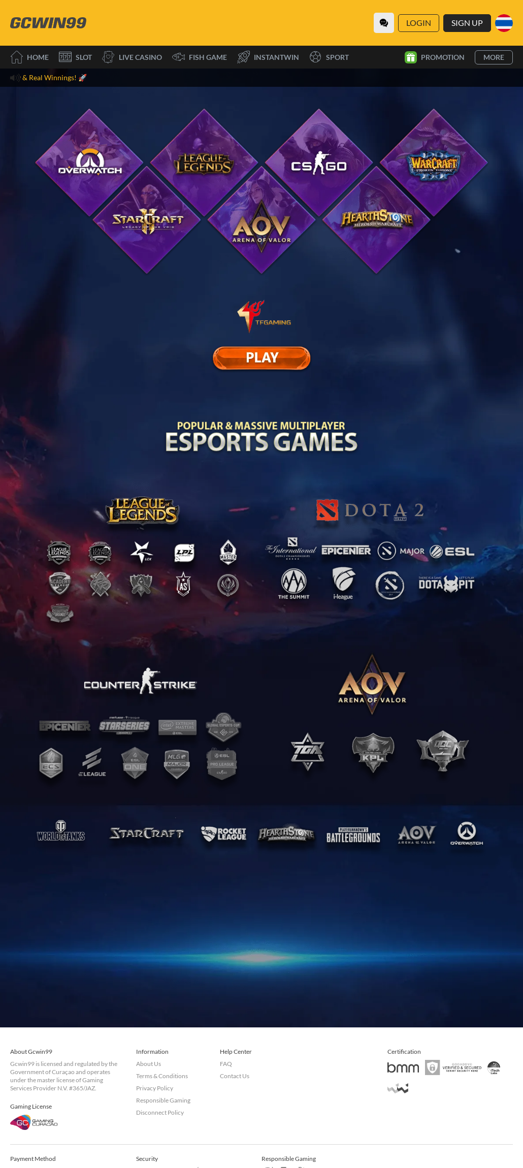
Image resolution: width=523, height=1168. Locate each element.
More (493, 57)
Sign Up (467, 22)
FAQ (226, 1063)
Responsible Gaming (163, 1100)
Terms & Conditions (162, 1076)
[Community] (384, 23)
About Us (148, 1063)
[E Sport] (261, 358)
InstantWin (268, 57)
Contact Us (234, 1076)
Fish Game (199, 57)
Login (418, 22)
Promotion (435, 57)
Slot (75, 57)
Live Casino (132, 57)
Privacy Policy (154, 1088)
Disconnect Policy (160, 1112)
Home (29, 57)
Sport (329, 57)
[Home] (48, 23)
